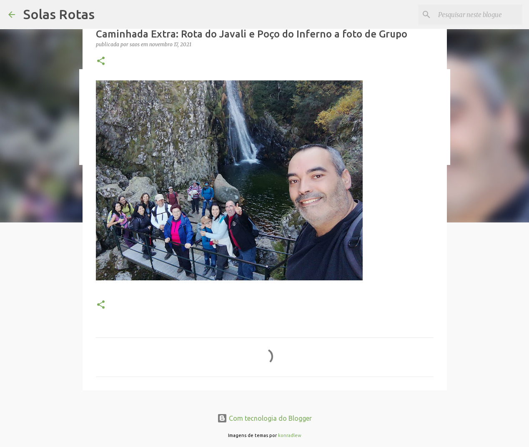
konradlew (289, 435)
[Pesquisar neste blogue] (478, 15)
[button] (101, 61)
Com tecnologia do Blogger (264, 418)
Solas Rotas (59, 14)
